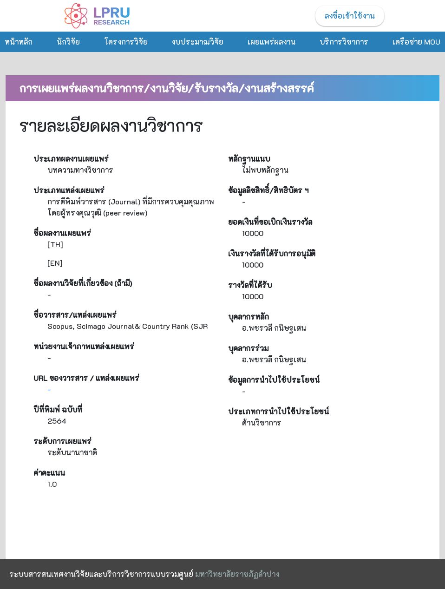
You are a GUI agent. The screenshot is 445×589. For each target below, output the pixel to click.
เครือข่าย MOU (416, 41)
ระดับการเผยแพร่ (62, 441)
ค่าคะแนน (49, 473)
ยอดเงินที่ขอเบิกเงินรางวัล (270, 222)
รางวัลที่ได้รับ (250, 285)
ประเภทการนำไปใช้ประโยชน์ (278, 411)
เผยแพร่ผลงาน (271, 41)
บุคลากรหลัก (248, 316)
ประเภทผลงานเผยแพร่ (71, 159)
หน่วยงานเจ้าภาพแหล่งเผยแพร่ (83, 346)
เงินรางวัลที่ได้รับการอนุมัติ (271, 253)
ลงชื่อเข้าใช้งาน (350, 15)
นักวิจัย (68, 41)
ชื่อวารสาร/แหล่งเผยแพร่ (75, 315)
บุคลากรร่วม (248, 348)
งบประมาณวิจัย (197, 41)
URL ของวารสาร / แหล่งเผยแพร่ (86, 378)
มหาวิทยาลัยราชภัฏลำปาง (237, 574)
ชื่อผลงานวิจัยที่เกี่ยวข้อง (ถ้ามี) (82, 283)
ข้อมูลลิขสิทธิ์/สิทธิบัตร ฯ (268, 190)
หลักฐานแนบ (249, 159)
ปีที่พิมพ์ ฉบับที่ (57, 409)
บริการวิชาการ (344, 41)
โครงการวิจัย (126, 41)
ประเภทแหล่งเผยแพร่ (69, 190)
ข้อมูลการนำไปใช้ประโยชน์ (274, 380)
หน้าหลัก (19, 41)
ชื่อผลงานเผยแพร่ (62, 233)
